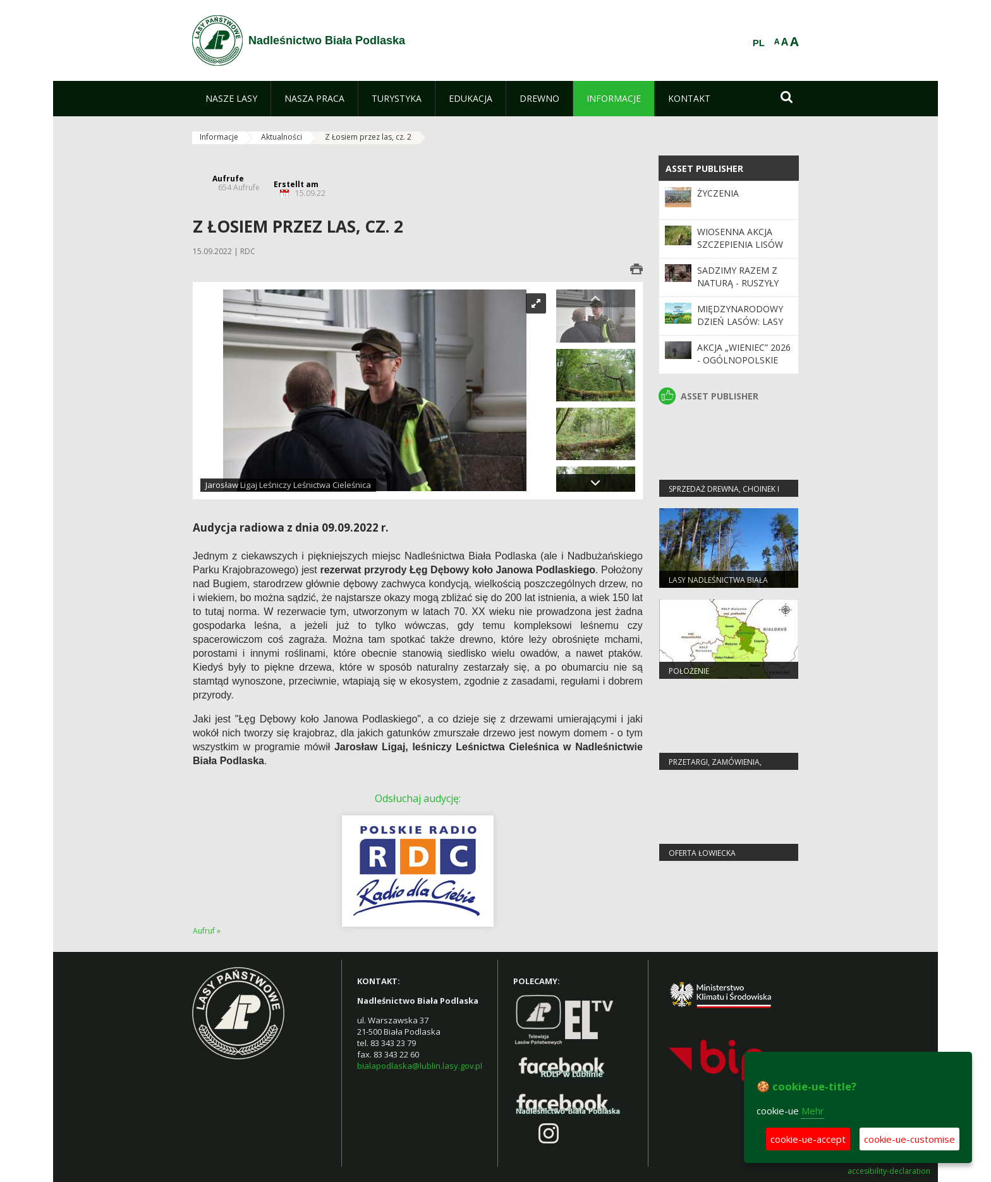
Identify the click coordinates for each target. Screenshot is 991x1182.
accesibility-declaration (889, 1171)
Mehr (812, 1110)
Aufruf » (207, 930)
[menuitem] (231, 98)
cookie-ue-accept (808, 1139)
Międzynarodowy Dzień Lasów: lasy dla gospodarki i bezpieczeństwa (740, 328)
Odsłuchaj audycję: (418, 798)
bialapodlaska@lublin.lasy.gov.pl (419, 1065)
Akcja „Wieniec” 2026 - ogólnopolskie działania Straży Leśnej (744, 366)
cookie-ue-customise (909, 1139)
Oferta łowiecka (702, 853)
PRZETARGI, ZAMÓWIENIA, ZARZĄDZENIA (715, 767)
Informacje (219, 136)
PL (759, 43)
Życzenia (718, 193)
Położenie (689, 671)
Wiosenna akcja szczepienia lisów (740, 238)
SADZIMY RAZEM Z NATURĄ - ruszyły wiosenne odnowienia (738, 289)
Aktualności (281, 136)
